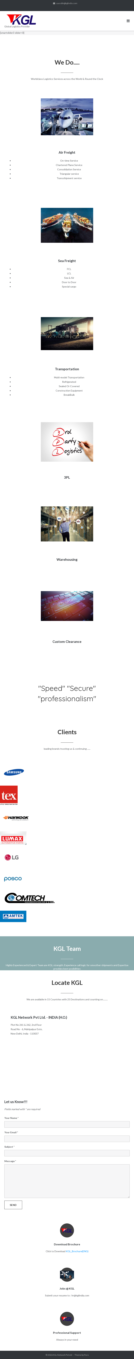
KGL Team (67, 948)
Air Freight (67, 152)
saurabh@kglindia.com (66, 3)
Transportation (67, 369)
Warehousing (67, 559)
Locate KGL (67, 982)
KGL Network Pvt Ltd (62, 1355)
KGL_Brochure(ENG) (77, 1251)
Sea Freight (67, 261)
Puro (86, 1355)
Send (13, 1204)
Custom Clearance (67, 642)
